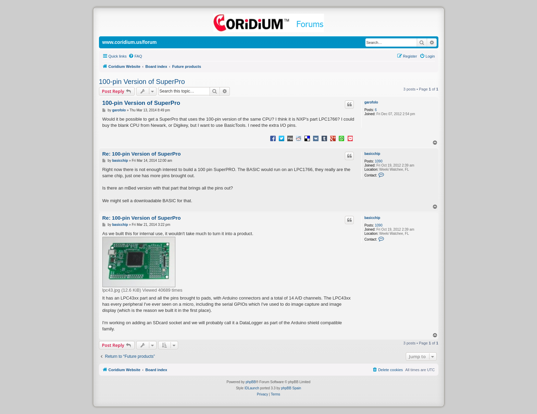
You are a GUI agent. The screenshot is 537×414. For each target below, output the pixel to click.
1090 (378, 161)
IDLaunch (252, 388)
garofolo (371, 102)
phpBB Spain (291, 388)
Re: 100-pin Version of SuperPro (141, 154)
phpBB (251, 382)
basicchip (372, 154)
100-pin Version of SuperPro (142, 81)
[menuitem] (135, 56)
